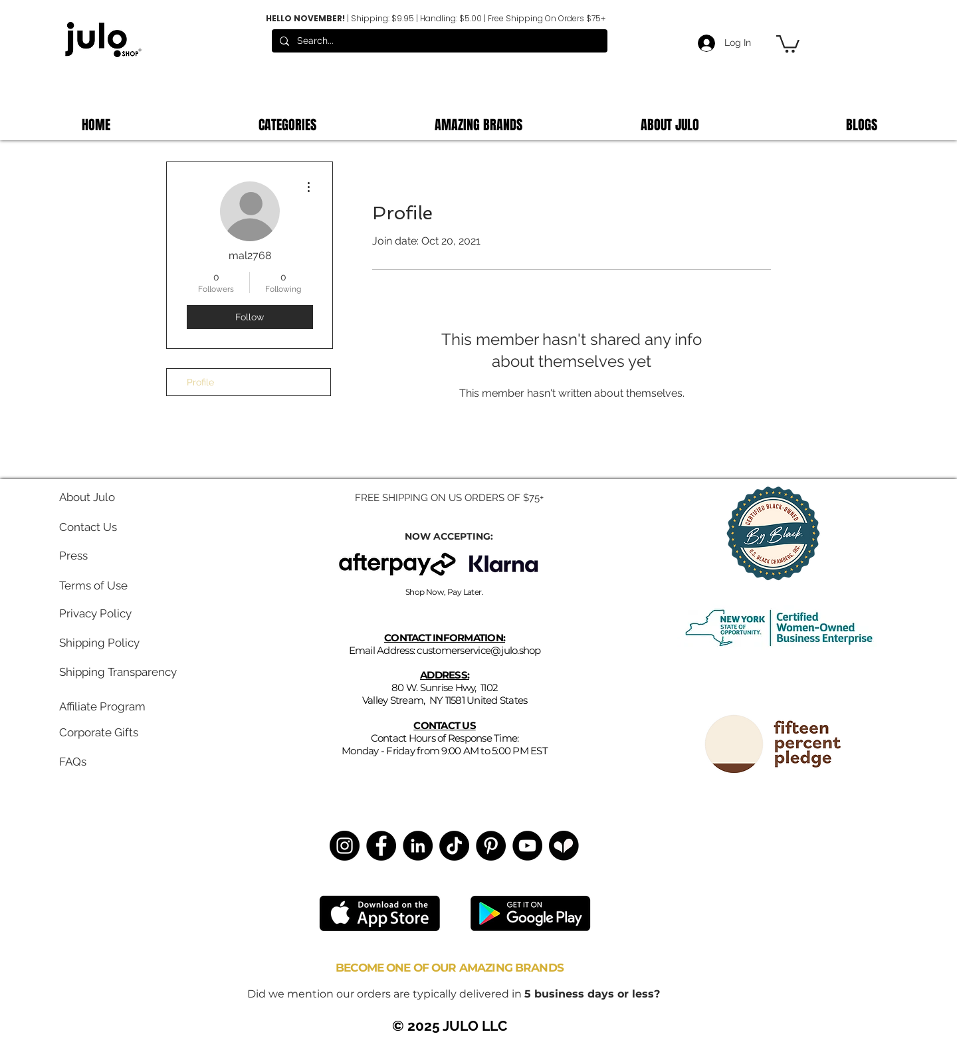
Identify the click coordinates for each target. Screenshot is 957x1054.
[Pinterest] (491, 846)
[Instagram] (345, 846)
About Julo (87, 497)
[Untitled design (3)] (564, 846)
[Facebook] (381, 846)
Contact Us (88, 527)
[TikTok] (454, 846)
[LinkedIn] (418, 846)
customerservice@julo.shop (478, 650)
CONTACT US (444, 725)
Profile (200, 382)
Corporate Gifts (98, 732)
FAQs (72, 761)
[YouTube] (527, 846)
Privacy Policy (95, 613)
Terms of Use (93, 585)
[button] (787, 43)
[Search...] (438, 41)
